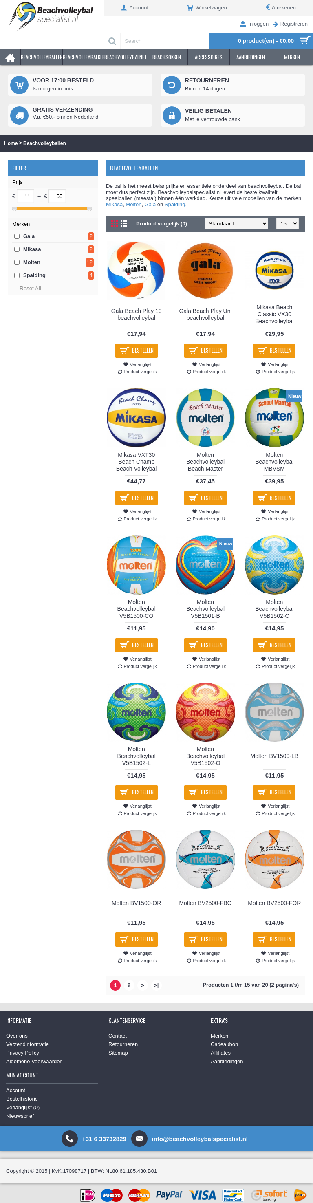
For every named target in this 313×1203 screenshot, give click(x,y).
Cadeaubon (224, 1044)
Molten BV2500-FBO (205, 903)
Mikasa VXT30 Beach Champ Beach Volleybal (136, 462)
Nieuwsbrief (20, 1116)
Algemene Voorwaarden (34, 1061)
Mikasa (32, 249)
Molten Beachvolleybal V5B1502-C (274, 609)
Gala (29, 236)
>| (156, 985)
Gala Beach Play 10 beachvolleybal (136, 314)
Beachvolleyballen (44, 143)
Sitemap (118, 1053)
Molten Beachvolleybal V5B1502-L (136, 756)
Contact (117, 1036)
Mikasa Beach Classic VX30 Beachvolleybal (274, 314)
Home (11, 143)
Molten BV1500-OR (136, 903)
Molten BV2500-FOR (274, 903)
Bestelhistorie (22, 1099)
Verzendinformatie (27, 1044)
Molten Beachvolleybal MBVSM (274, 462)
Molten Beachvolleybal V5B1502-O (205, 756)
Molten (31, 262)
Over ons (17, 1036)
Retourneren (123, 1044)
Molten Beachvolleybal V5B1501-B (205, 609)
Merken (219, 1036)
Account (15, 1090)
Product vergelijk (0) (161, 223)
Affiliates (221, 1053)
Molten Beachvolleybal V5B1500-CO (136, 609)
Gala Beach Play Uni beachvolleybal (205, 314)
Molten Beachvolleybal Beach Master (205, 462)
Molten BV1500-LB (275, 756)
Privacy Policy (22, 1053)
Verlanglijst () (23, 1107)
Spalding (34, 275)
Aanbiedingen (227, 1061)
